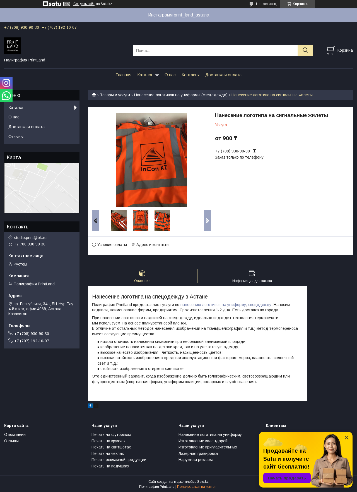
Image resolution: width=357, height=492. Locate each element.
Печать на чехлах (107, 453)
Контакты (190, 74)
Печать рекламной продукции (118, 459)
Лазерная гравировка (198, 453)
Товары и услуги (115, 95)
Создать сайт (84, 4)
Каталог (145, 74)
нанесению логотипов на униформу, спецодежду (225, 304)
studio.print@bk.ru (30, 237)
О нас (170, 74)
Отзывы (15, 136)
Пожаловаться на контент (197, 487)
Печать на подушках (110, 466)
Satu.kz (203, 482)
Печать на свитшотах (111, 447)
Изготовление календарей (203, 441)
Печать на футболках (111, 434)
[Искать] (305, 50)
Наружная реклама (195, 459)
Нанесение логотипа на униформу (210, 434)
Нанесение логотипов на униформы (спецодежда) (181, 95)
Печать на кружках (108, 441)
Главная (123, 74)
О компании (15, 434)
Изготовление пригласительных (207, 447)
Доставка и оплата (223, 74)
